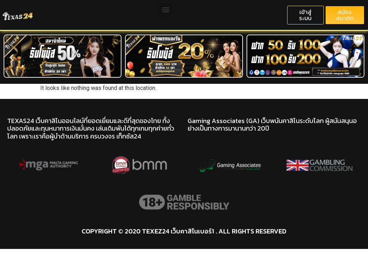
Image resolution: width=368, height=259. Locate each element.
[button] (165, 9)
